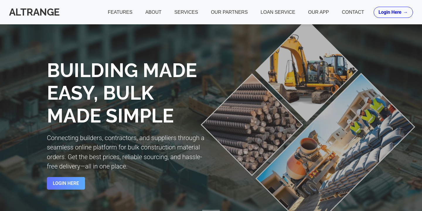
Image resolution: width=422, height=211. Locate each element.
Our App (318, 12)
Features (120, 12)
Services (186, 12)
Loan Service (278, 12)
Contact (353, 12)
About (153, 12)
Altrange (34, 12)
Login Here (393, 12)
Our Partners (229, 12)
